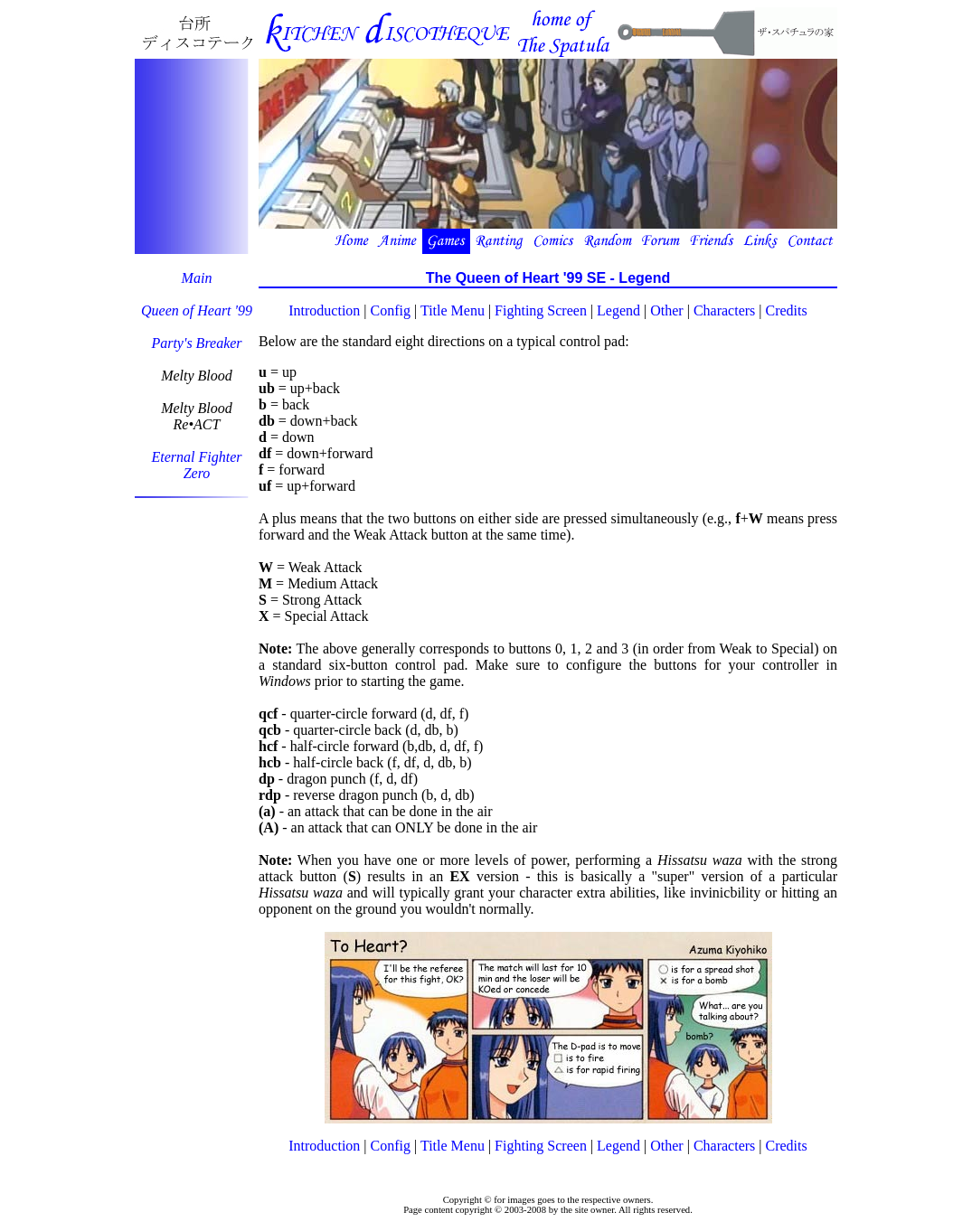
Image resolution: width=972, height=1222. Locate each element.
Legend (618, 310)
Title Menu (452, 310)
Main (197, 278)
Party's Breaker (196, 343)
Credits (786, 310)
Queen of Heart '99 (196, 310)
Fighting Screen (541, 310)
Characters (724, 310)
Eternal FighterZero (197, 465)
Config (391, 310)
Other (666, 310)
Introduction (324, 310)
